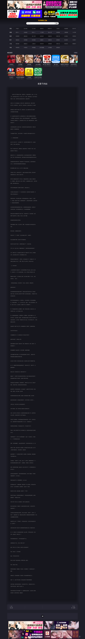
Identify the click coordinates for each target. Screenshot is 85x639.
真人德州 (25, 28)
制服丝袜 (50, 36)
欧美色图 (33, 40)
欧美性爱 (42, 36)
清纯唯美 (58, 40)
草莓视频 (33, 47)
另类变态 (74, 36)
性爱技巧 (74, 43)
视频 (11, 32)
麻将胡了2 (50, 28)
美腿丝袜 (50, 40)
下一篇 (68, 607)
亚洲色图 (25, 40)
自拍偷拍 (25, 32)
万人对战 (33, 28)
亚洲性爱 (17, 36)
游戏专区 (42, 28)
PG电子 (17, 28)
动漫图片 (42, 40)
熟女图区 (66, 40)
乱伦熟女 (66, 36)
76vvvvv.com (42, 21)
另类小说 (58, 43)
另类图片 (74, 40)
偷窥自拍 (17, 40)
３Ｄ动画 (42, 32)
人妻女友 (33, 43)
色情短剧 (58, 47)
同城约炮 (17, 47)
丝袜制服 (58, 32)
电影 (11, 36)
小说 (11, 43)
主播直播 (66, 32)
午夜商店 (25, 47)
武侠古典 (42, 43)
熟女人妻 (50, 32)
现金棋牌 (66, 28)
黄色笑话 (66, 43)
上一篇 (17, 607)
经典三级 (58, 36)
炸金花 (58, 28)
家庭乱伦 (25, 43)
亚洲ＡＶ (17, 32)
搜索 (56, 23)
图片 (11, 40)
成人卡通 (33, 36)
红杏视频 (50, 47)
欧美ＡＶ (33, 32)
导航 (11, 47)
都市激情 (17, 43)
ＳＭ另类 (74, 32)
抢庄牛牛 (74, 28)
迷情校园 (50, 43)
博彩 (11, 28)
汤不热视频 (42, 47)
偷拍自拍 (25, 36)
